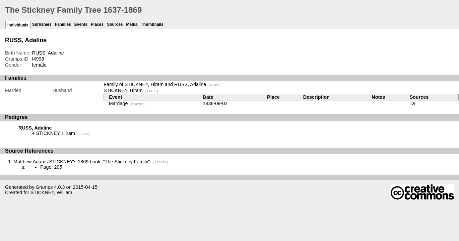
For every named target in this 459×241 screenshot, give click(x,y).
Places (97, 24)
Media (132, 24)
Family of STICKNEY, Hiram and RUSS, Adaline (163, 84)
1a (412, 103)
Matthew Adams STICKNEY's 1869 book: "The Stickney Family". (90, 161)
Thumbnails (152, 24)
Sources (115, 24)
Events (80, 24)
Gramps (44, 187)
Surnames (42, 24)
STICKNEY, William (51, 192)
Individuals (17, 25)
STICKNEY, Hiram (131, 90)
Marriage (127, 103)
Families (63, 24)
